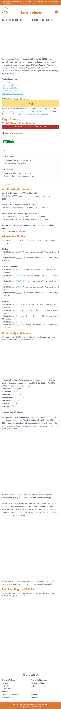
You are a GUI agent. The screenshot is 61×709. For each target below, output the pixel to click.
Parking (33, 694)
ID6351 (18, 310)
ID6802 (19, 322)
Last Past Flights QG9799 (12, 94)
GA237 (18, 281)
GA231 (18, 269)
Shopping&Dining (37, 683)
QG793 (18, 258)
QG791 (18, 252)
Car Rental (6, 697)
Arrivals (5, 683)
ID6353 (19, 316)
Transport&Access (10, 694)
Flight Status (7, 82)
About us (46, 704)
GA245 (18, 293)
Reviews (34, 697)
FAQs (32, 686)
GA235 (18, 275)
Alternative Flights (9, 88)
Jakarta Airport (31, 12)
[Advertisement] (30, 40)
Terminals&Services (38, 680)
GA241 (18, 287)
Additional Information (11, 85)
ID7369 (19, 325)
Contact (40, 704)
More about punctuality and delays (35, 114)
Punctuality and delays (11, 91)
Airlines (5, 692)
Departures (6, 686)
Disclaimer (33, 704)
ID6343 (19, 304)
